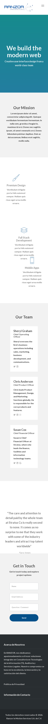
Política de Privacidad (14, 684)
